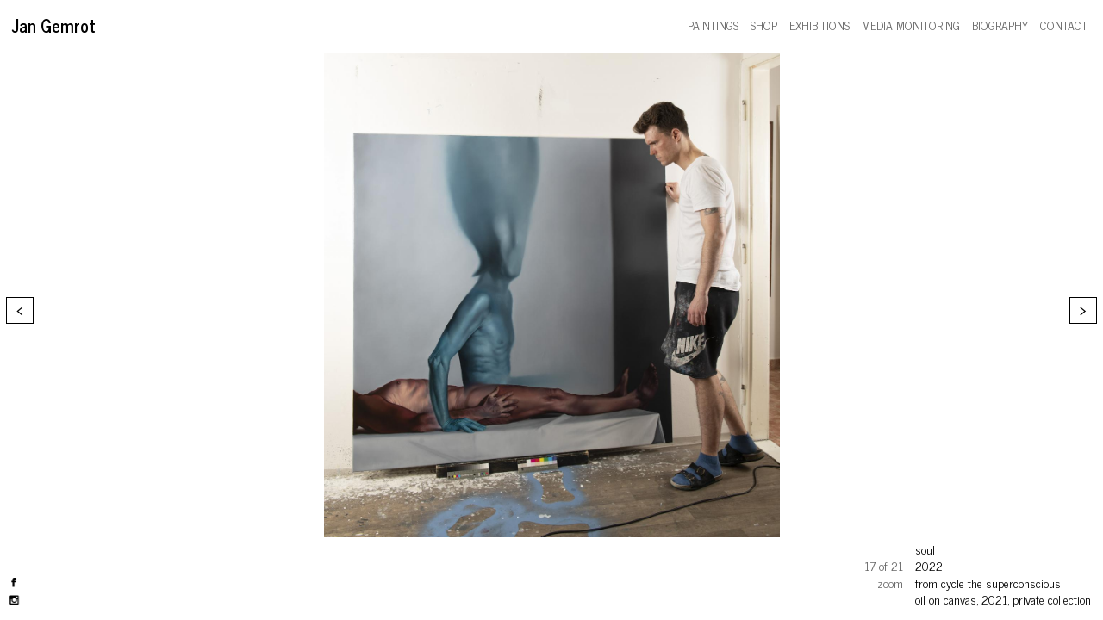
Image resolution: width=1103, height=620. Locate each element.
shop (764, 24)
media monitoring (911, 24)
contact (1063, 24)
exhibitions (819, 24)
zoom (890, 582)
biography (1000, 24)
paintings (713, 24)
